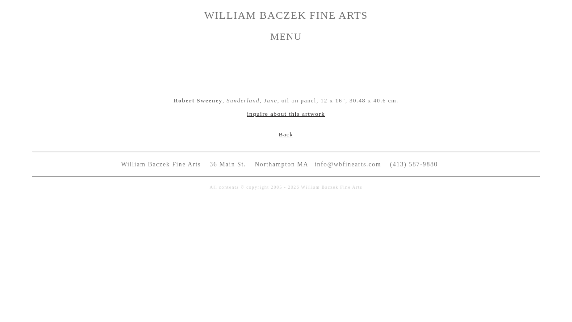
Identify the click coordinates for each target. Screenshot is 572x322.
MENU (286, 36)
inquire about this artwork (286, 113)
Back (286, 134)
